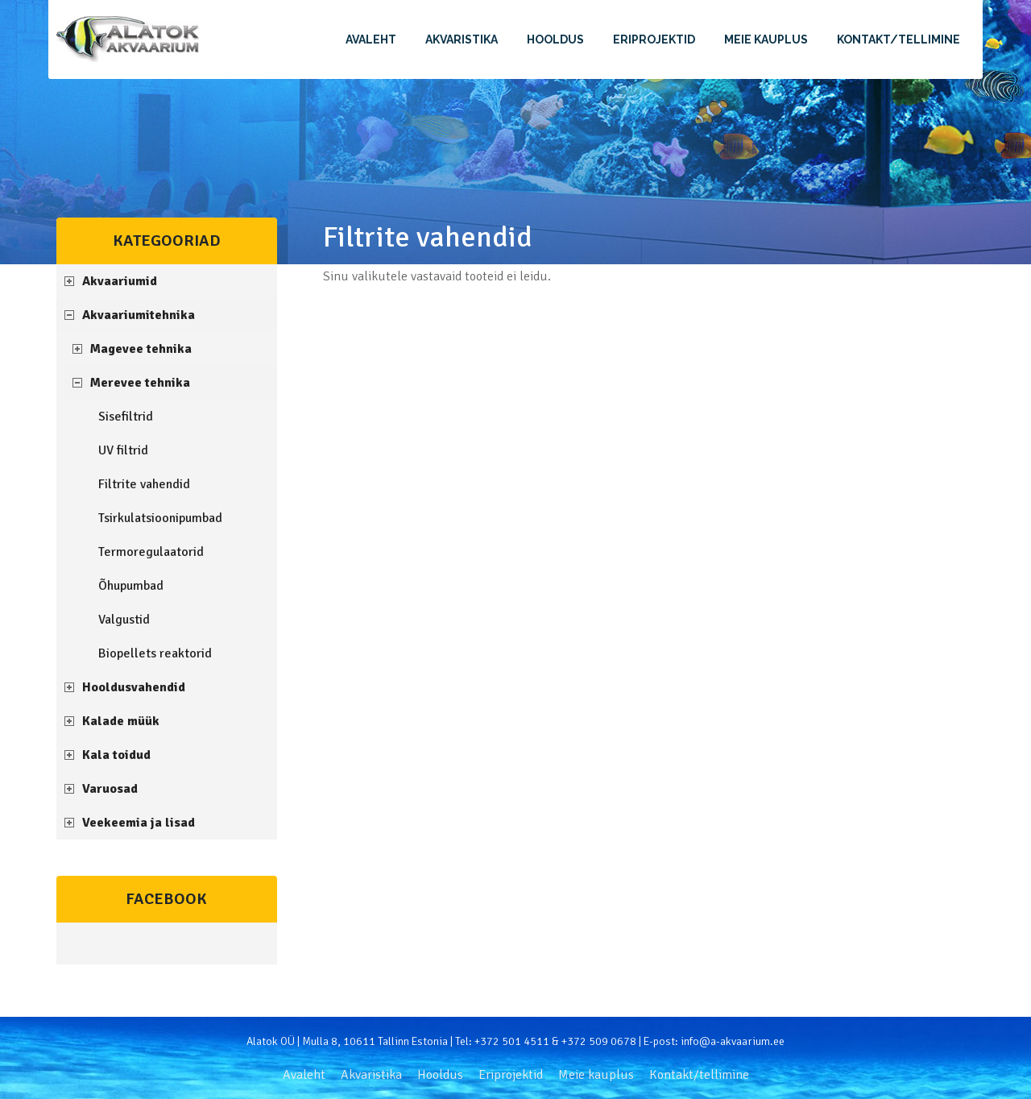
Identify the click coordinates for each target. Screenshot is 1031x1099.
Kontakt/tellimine (898, 39)
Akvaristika (461, 39)
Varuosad (110, 789)
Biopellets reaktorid (155, 653)
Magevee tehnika (141, 349)
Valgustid (124, 620)
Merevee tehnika (140, 383)
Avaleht (371, 39)
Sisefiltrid (125, 416)
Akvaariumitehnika (138, 315)
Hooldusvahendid (133, 687)
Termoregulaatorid (151, 552)
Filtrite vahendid (144, 484)
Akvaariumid (119, 281)
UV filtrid (123, 450)
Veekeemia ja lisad (138, 823)
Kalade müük (120, 721)
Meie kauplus (766, 39)
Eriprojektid (654, 39)
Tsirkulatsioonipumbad (160, 518)
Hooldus (555, 39)
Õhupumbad (131, 586)
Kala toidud (116, 755)
